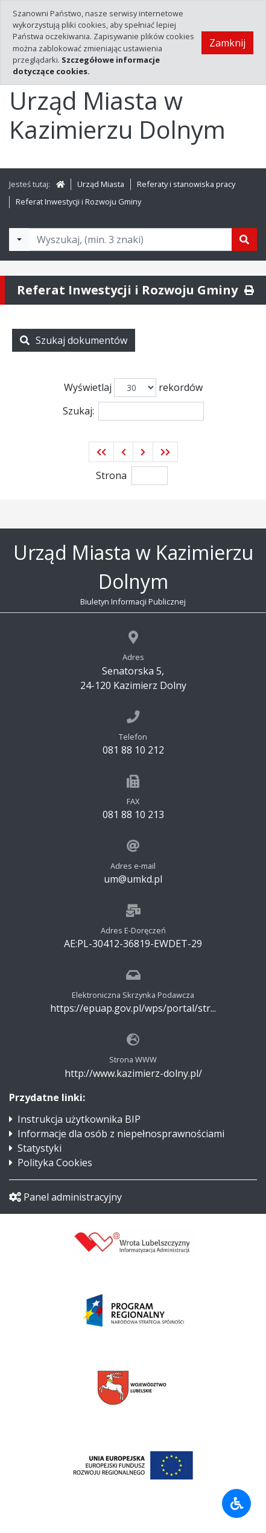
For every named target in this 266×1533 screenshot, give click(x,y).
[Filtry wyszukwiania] (19, 239)
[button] (101, 452)
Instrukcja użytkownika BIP (79, 1119)
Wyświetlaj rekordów (133, 387)
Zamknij (227, 42)
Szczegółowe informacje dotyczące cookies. (86, 65)
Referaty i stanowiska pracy (186, 184)
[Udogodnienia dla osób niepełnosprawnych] (236, 1503)
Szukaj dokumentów (73, 340)
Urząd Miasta (100, 184)
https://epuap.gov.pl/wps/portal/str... (133, 1008)
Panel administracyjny (65, 1197)
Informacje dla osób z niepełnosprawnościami (120, 1133)
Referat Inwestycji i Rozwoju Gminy (78, 201)
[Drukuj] (249, 290)
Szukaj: (133, 411)
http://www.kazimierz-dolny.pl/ (133, 1073)
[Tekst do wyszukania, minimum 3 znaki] (130, 239)
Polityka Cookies (54, 1162)
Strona (111, 475)
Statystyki (39, 1148)
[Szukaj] (244, 239)
